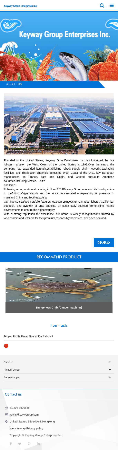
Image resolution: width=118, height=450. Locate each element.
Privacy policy (34, 428)
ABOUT (14, 84)
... (6, 345)
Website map (17, 428)
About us (8, 362)
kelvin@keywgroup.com (24, 414)
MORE (104, 242)
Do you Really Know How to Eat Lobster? (28, 336)
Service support (12, 377)
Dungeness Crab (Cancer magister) (59, 307)
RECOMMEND (59, 257)
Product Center (12, 369)
